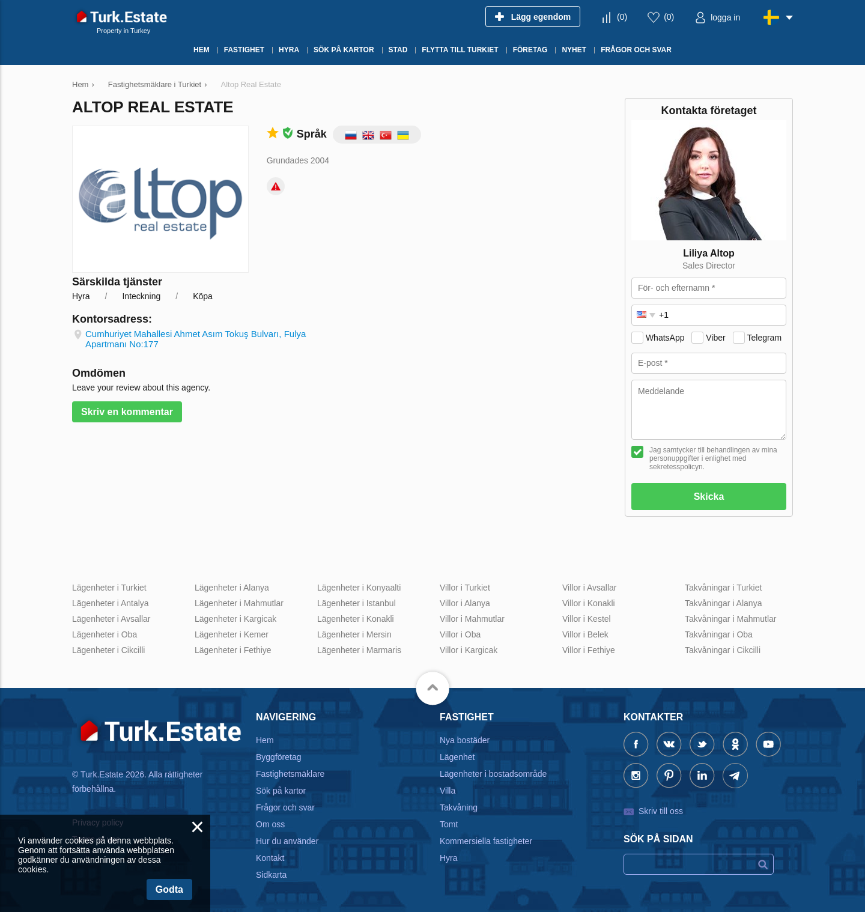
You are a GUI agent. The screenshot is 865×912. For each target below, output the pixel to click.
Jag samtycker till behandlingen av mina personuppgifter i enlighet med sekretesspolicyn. (713, 458)
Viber (715, 337)
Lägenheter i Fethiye (233, 650)
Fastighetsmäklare (290, 774)
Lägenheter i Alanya (232, 587)
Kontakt (270, 858)
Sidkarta (271, 875)
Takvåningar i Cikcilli (722, 650)
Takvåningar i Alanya (723, 603)
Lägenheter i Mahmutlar (239, 603)
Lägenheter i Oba (104, 634)
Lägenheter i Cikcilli (108, 650)
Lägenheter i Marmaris (359, 650)
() (622, 17)
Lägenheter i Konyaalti (359, 587)
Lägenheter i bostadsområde (493, 774)
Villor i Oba (460, 634)
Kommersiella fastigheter (486, 841)
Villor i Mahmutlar (472, 619)
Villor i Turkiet (465, 587)
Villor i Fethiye (588, 650)
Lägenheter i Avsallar (111, 619)
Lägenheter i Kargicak (235, 619)
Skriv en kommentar (127, 412)
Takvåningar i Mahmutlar (731, 619)
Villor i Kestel (586, 619)
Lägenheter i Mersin (354, 634)
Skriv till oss (661, 811)
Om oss (270, 824)
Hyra (449, 858)
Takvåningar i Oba (719, 634)
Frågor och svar (285, 807)
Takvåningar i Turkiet (723, 587)
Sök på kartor (281, 790)
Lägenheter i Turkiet (109, 587)
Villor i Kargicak (468, 650)
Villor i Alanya (465, 603)
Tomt (449, 824)
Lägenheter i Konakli (355, 619)
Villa (447, 790)
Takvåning (459, 807)
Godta (169, 889)
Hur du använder (287, 841)
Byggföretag (279, 757)
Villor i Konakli (588, 603)
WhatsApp (665, 337)
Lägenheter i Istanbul (356, 603)
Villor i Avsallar (589, 587)
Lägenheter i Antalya (110, 603)
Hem (265, 740)
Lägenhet (457, 757)
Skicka (709, 496)
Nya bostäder (465, 740)
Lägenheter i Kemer (232, 634)
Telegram (764, 337)
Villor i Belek (585, 634)
